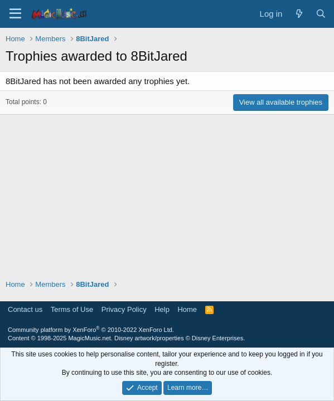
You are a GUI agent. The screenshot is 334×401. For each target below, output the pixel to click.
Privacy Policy (124, 309)
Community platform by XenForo (91, 329)
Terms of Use (72, 309)
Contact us (25, 309)
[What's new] (298, 13)
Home (187, 309)
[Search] (321, 13)
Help (162, 309)
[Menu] (15, 14)
